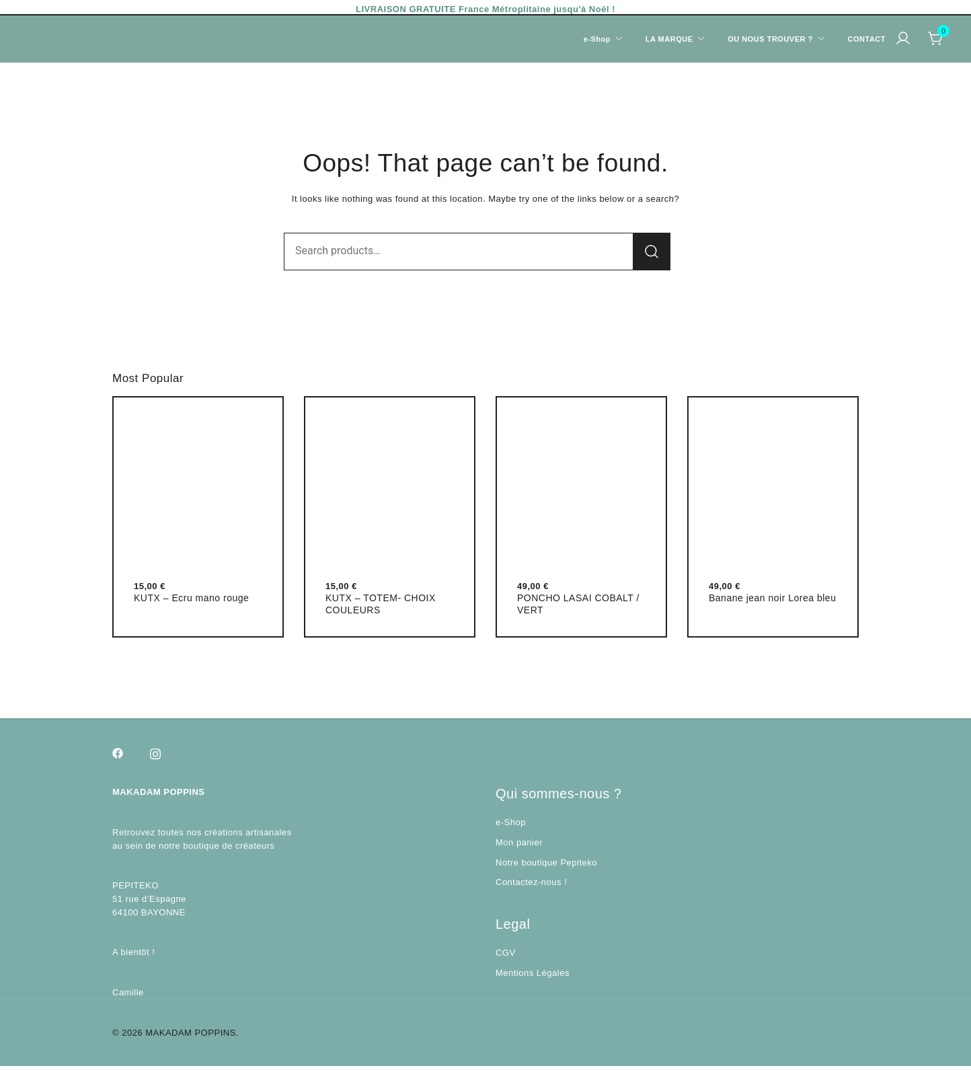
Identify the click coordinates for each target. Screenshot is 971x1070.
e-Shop (511, 826)
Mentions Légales (533, 977)
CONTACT (867, 39)
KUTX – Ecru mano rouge (191, 602)
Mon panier (519, 846)
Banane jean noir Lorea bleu (772, 602)
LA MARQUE (669, 39)
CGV (506, 957)
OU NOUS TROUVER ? (770, 39)
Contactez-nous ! (531, 886)
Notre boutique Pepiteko (546, 867)
